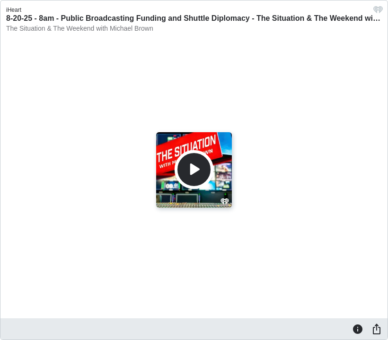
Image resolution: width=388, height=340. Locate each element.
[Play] (194, 169)
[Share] (376, 328)
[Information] (357, 328)
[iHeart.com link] (378, 12)
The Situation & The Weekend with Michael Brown (79, 28)
